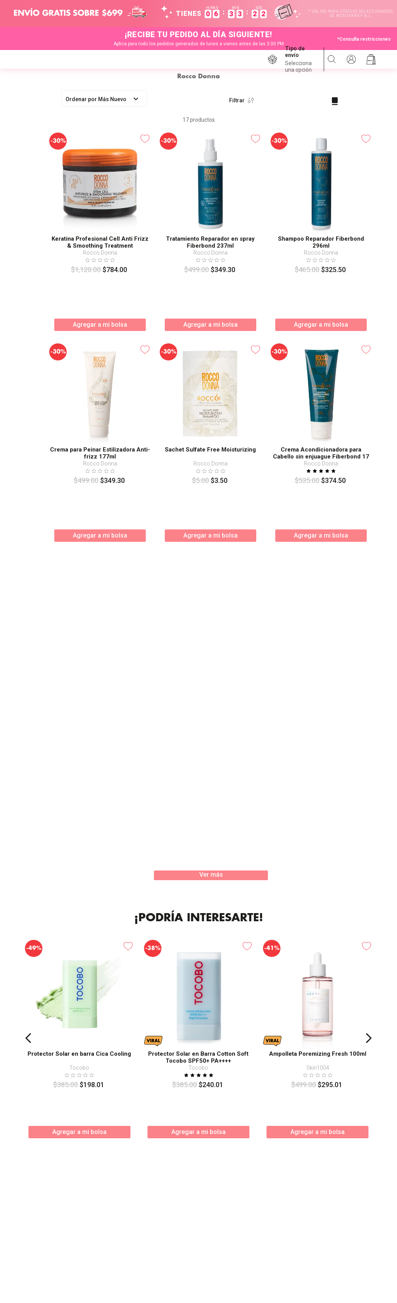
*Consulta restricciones (364, 38)
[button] (301, 59)
